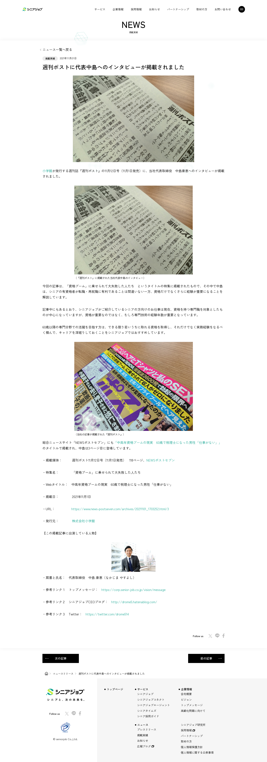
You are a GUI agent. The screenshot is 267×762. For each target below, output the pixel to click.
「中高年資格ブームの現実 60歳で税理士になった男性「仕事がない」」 (168, 442)
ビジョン (186, 699)
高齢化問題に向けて (193, 711)
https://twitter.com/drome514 (107, 614)
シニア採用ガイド (148, 716)
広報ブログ (144, 746)
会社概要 (186, 694)
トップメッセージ (192, 705)
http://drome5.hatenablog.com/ (134, 601)
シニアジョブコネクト (150, 699)
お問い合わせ (223, 9)
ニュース (142, 725)
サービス (99, 9)
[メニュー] (243, 9)
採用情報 (136, 9)
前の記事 (206, 658)
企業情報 (118, 9)
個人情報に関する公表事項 (197, 752)
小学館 (47, 170)
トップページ (115, 689)
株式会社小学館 (83, 520)
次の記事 (60, 658)
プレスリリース (146, 729)
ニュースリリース (63, 673)
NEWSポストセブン (160, 460)
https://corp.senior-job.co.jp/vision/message (133, 589)
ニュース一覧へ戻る (57, 49)
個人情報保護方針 (192, 747)
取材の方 (201, 9)
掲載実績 (142, 735)
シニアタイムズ (146, 711)
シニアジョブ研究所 (193, 725)
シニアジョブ (145, 694)
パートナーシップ (178, 9)
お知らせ (154, 9)
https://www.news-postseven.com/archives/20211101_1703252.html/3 (120, 508)
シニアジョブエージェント (153, 705)
